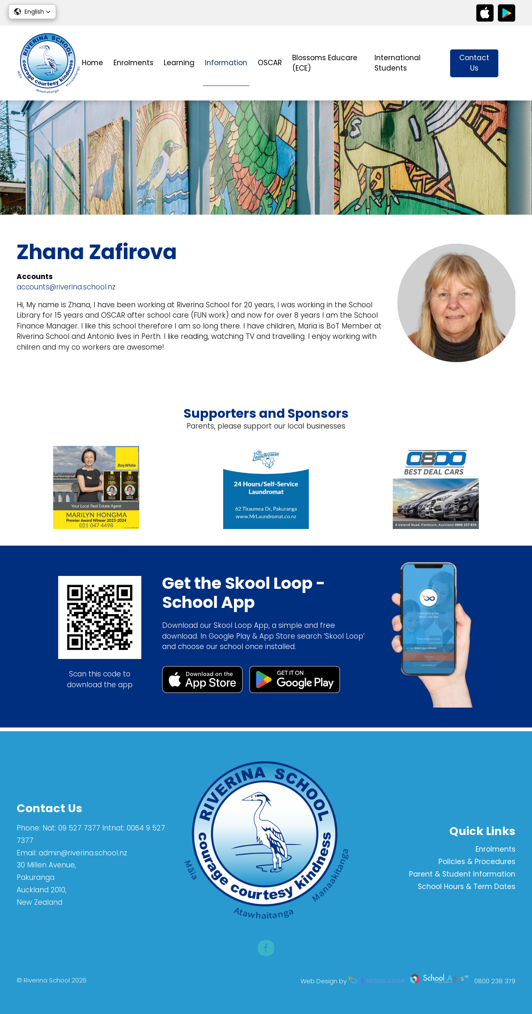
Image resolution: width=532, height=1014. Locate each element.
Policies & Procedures (476, 862)
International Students (397, 63)
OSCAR (270, 63)
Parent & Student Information (462, 874)
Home (92, 63)
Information (226, 63)
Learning (179, 63)
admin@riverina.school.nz (83, 853)
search (511, 63)
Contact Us (474, 63)
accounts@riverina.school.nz (66, 288)
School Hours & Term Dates (466, 887)
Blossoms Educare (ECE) (324, 63)
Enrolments (133, 63)
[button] (32, 11)
